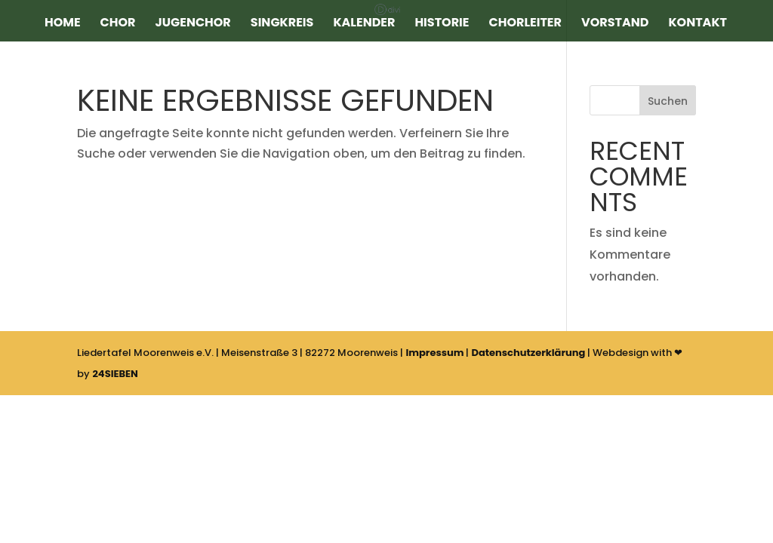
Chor (118, 24)
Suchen (668, 101)
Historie (441, 24)
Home (63, 24)
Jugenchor (193, 24)
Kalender (364, 24)
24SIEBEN (114, 374)
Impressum (434, 352)
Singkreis (282, 24)
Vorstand (614, 24)
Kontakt (697, 24)
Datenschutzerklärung (528, 352)
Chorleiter (525, 24)
